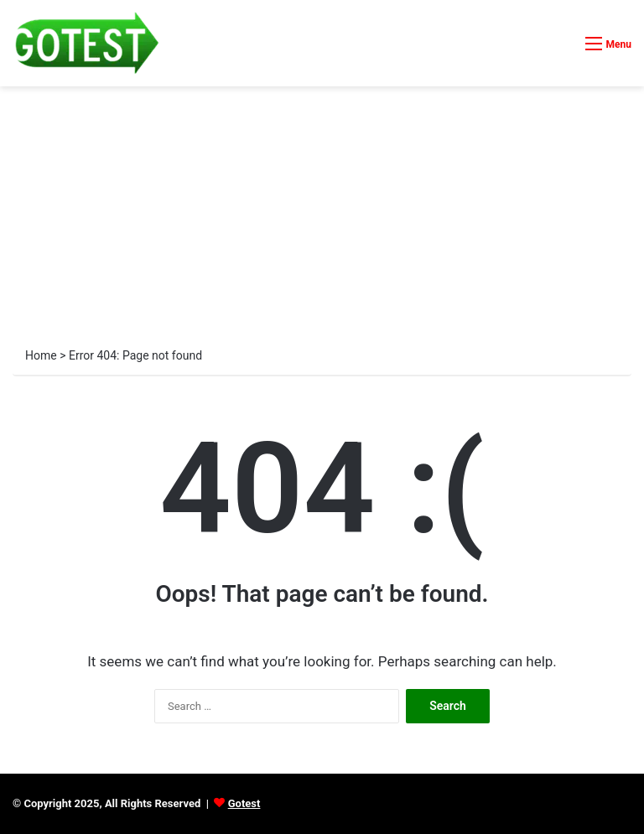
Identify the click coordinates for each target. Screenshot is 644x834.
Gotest (244, 803)
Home (41, 355)
